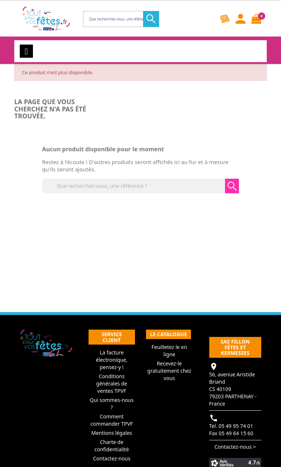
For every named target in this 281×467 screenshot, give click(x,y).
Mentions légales (111, 432)
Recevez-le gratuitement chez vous (169, 370)
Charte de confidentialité (111, 445)
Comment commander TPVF (111, 420)
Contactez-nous (111, 458)
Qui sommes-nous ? (112, 403)
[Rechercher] (120, 19)
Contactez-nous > (235, 446)
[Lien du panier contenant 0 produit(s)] (256, 19)
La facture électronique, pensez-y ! (111, 360)
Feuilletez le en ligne (169, 350)
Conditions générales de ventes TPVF (111, 383)
